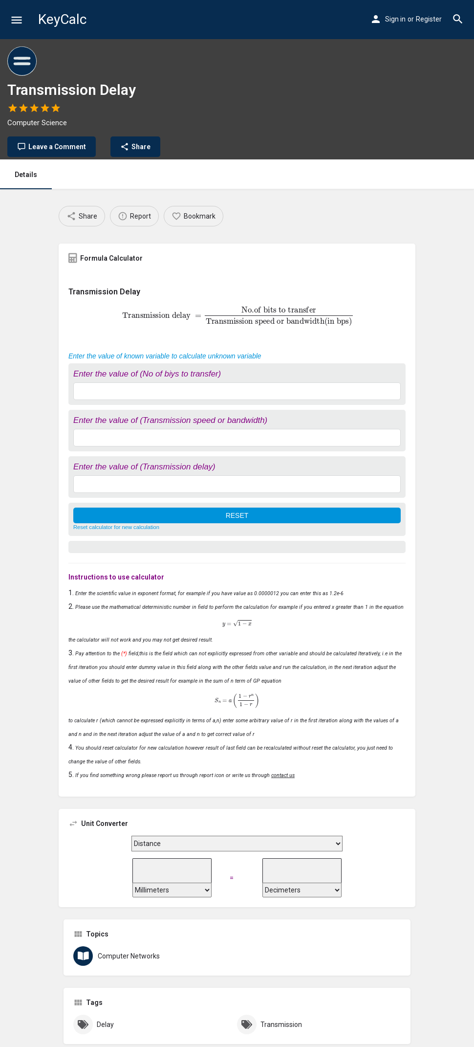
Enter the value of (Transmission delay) (144, 466)
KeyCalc (62, 19)
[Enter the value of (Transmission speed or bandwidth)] (237, 437)
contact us (283, 775)
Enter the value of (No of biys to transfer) (147, 374)
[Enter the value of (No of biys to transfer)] (237, 391)
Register (429, 19)
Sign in (395, 19)
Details (26, 174)
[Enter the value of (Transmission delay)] (237, 484)
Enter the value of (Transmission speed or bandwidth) (170, 420)
